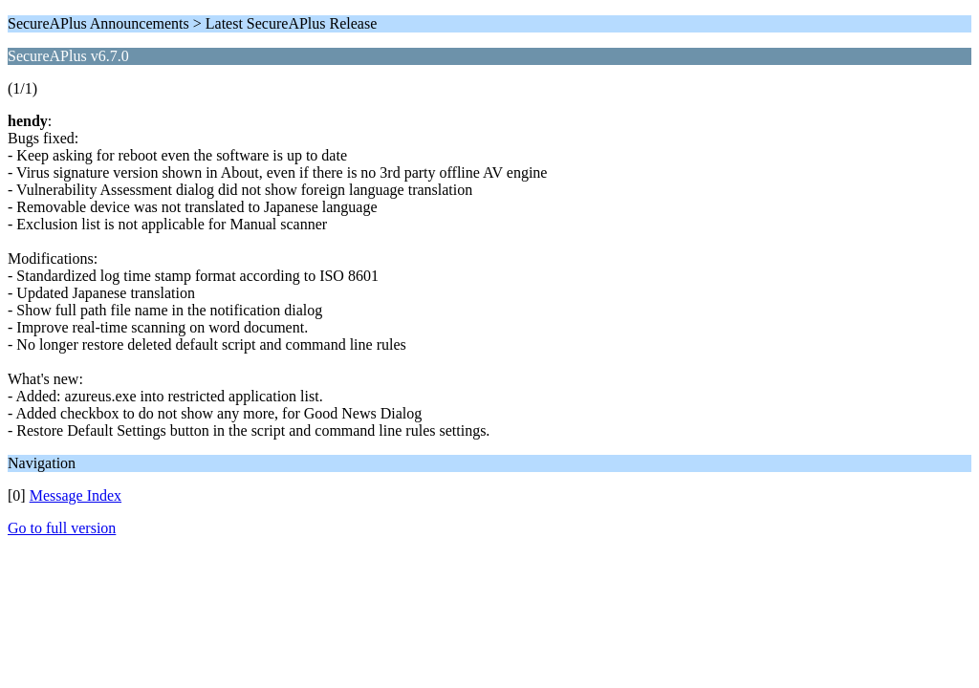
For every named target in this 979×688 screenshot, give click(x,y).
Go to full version (62, 528)
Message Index (75, 495)
